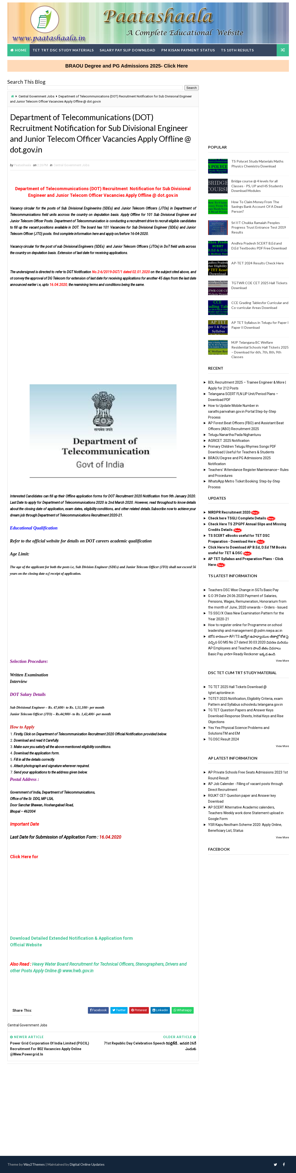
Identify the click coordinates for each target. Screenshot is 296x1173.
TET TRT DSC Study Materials (63, 50)
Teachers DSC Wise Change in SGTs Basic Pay (243, 590)
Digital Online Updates (87, 1164)
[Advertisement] (103, 328)
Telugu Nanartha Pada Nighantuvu (234, 435)
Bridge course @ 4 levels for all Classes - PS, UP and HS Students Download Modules (257, 186)
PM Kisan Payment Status (188, 50)
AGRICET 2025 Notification (228, 441)
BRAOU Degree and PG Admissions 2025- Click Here (182, 66)
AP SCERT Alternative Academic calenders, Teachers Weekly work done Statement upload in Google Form (246, 813)
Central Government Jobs (36, 96)
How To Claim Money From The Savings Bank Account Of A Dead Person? (256, 206)
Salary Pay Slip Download (127, 50)
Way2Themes (34, 1164)
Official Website (26, 944)
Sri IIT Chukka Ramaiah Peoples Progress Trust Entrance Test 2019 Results (258, 227)
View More (282, 660)
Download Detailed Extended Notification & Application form (72, 938)
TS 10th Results (237, 50)
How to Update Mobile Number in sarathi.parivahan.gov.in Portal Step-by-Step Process (242, 411)
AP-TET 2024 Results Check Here (257, 263)
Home (21, 50)
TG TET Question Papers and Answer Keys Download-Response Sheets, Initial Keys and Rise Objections (246, 716)
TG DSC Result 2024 (223, 739)
